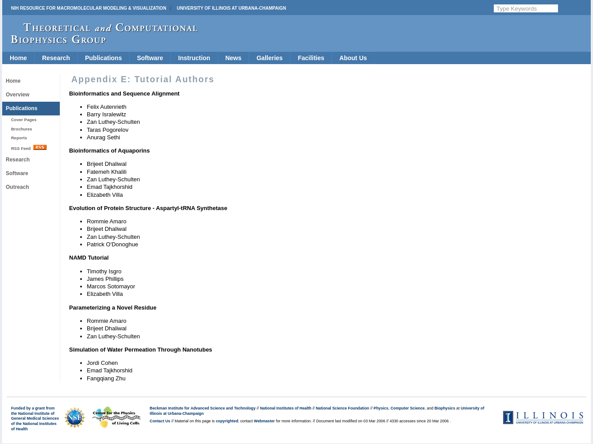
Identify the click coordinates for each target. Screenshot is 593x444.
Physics (381, 408)
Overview (17, 95)
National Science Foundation (342, 408)
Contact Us (160, 421)
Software (150, 57)
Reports (19, 137)
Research (56, 57)
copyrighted (227, 421)
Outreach (17, 187)
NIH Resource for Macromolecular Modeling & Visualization (88, 8)
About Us (353, 57)
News (233, 57)
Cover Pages (24, 119)
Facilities (311, 57)
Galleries (269, 57)
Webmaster (264, 421)
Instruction (194, 57)
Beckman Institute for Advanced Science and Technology (203, 408)
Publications (103, 57)
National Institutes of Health (285, 408)
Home (18, 57)
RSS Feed (29, 148)
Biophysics (444, 408)
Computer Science (408, 408)
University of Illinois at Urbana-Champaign (231, 8)
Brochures (21, 128)
